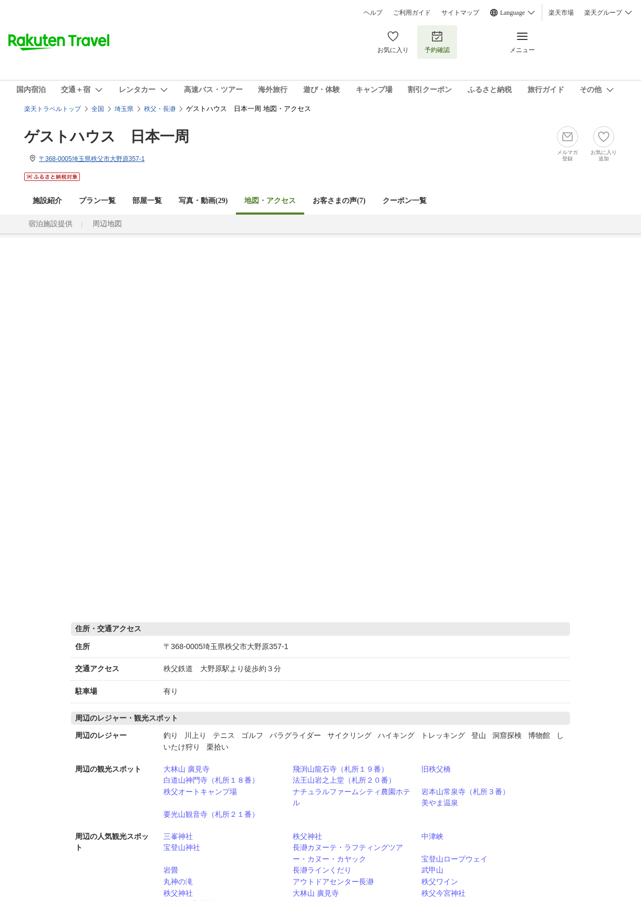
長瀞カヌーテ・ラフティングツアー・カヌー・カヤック (348, 853)
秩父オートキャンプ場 (200, 791)
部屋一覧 (147, 201)
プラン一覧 (97, 201)
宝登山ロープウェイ (454, 859)
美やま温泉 (439, 802)
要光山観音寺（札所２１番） (211, 814)
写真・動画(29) (203, 201)
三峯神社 (178, 836)
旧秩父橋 (436, 769)
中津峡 (432, 836)
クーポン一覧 (404, 201)
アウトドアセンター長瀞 (333, 881)
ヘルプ (373, 12)
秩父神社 (307, 836)
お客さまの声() (339, 201)
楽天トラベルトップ (52, 109)
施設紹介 (47, 201)
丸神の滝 (178, 881)
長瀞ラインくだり (322, 870)
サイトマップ (460, 12)
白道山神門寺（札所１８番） (211, 780)
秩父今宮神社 (443, 893)
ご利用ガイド (412, 12)
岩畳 (170, 870)
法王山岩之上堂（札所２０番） (344, 780)
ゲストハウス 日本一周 (106, 136)
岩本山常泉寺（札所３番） (465, 791)
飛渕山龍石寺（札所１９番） (340, 769)
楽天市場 (561, 12)
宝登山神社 (181, 847)
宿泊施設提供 (50, 224)
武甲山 (432, 870)
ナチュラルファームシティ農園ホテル (351, 797)
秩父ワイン (439, 881)
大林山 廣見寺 (186, 769)
